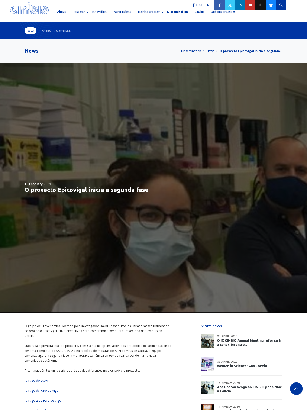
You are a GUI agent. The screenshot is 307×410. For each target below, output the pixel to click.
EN (207, 5)
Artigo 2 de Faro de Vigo (43, 400)
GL (201, 5)
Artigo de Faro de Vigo (42, 390)
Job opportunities (223, 14)
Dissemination (63, 31)
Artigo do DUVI (37, 380)
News (31, 31)
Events (46, 31)
